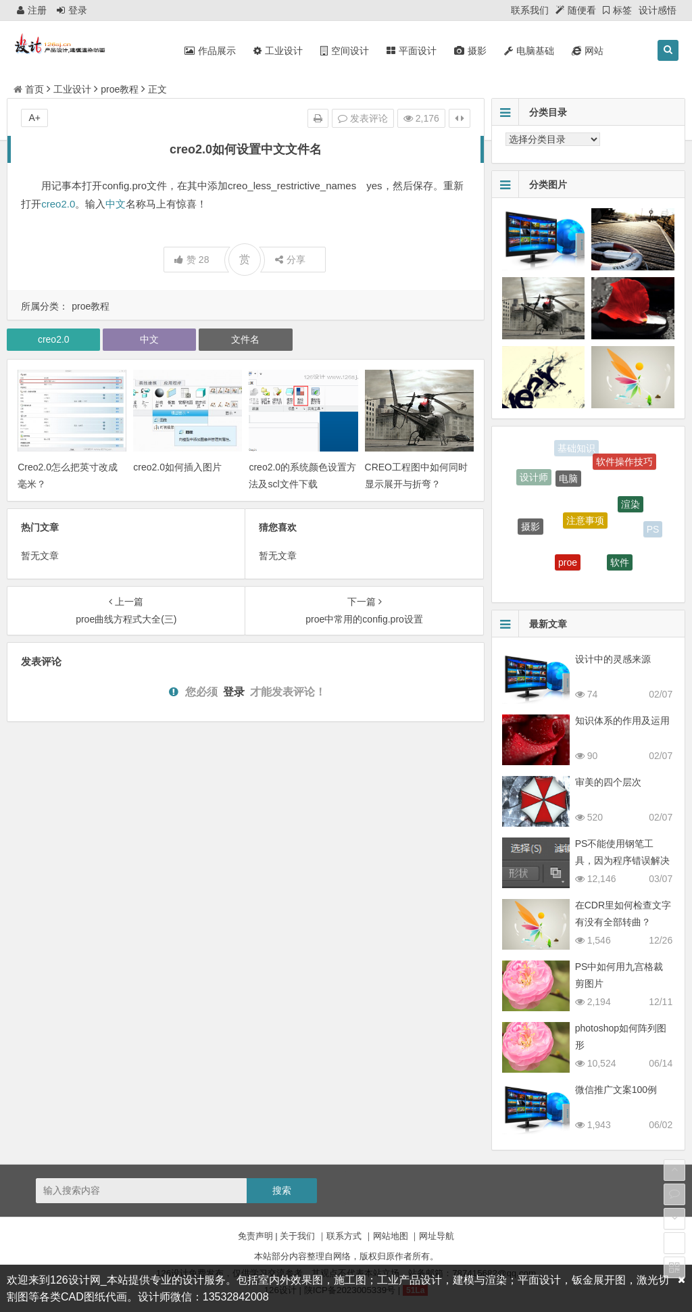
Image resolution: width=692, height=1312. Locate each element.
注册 (32, 10)
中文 (115, 204)
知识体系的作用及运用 (622, 720)
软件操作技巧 (624, 463)
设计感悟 (657, 10)
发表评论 (363, 118)
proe (567, 565)
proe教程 (120, 89)
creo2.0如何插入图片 (177, 467)
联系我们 (530, 10)
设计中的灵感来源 (613, 659)
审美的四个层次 (608, 782)
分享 (290, 259)
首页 (29, 89)
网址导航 (436, 1236)
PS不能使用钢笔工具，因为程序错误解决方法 (622, 860)
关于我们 (297, 1236)
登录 (72, 10)
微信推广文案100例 (616, 1089)
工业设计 (72, 89)
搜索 (281, 1190)
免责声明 (255, 1236)
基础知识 (576, 448)
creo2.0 (58, 204)
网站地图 (390, 1236)
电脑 (568, 482)
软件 (619, 565)
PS (653, 530)
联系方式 (344, 1236)
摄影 (530, 529)
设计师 (534, 478)
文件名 (245, 339)
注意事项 (585, 525)
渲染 (630, 508)
